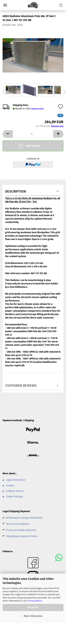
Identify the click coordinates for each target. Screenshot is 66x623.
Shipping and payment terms (21, 536)
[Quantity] (33, 134)
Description (15, 191)
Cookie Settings (14, 496)
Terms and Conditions (18, 524)
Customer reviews (20, 385)
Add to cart (29, 145)
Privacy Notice (35, 600)
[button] (8, 134)
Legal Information (15, 480)
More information (33, 616)
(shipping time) (37, 109)
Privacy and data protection (21, 530)
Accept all (33, 607)
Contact (10, 485)
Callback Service (15, 491)
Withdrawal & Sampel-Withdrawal (24, 517)
